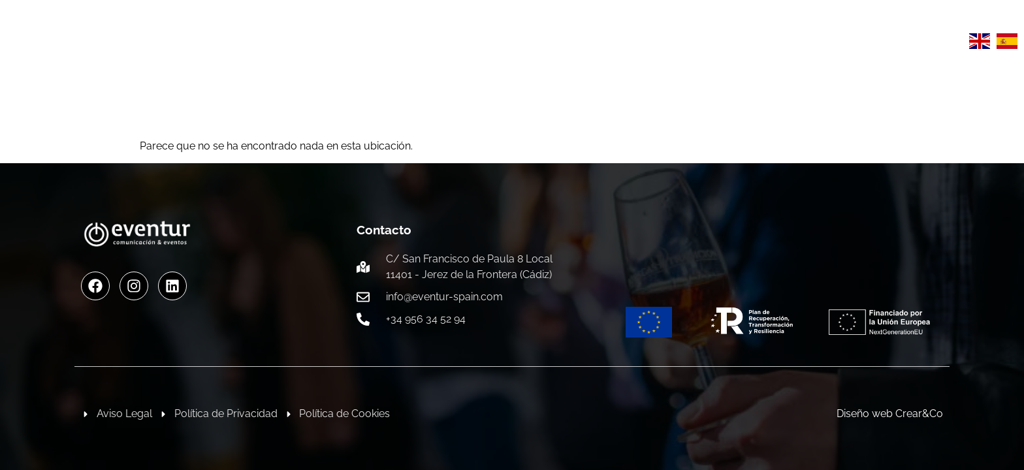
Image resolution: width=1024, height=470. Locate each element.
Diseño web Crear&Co (890, 413)
